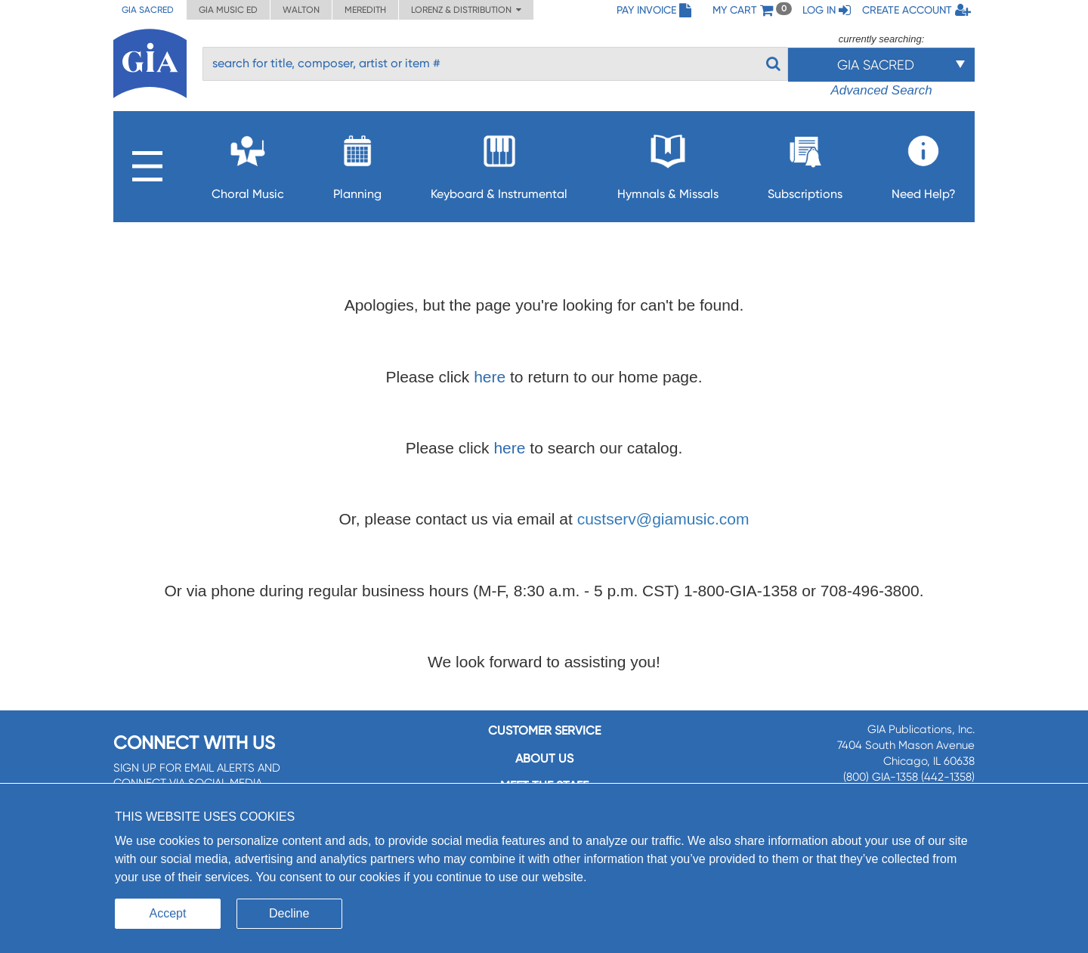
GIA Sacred (148, 10)
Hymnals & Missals (668, 163)
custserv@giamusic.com (663, 519)
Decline (289, 913)
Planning (357, 163)
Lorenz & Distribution (466, 10)
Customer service (544, 730)
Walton (301, 10)
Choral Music (248, 163)
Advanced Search (881, 90)
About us (544, 758)
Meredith (365, 10)
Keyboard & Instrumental (499, 163)
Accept (168, 913)
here (489, 376)
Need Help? (924, 163)
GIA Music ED (228, 10)
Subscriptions (805, 163)
